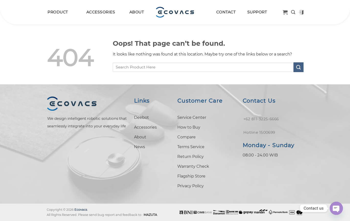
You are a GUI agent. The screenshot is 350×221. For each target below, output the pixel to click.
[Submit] (298, 67)
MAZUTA (150, 215)
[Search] (293, 12)
